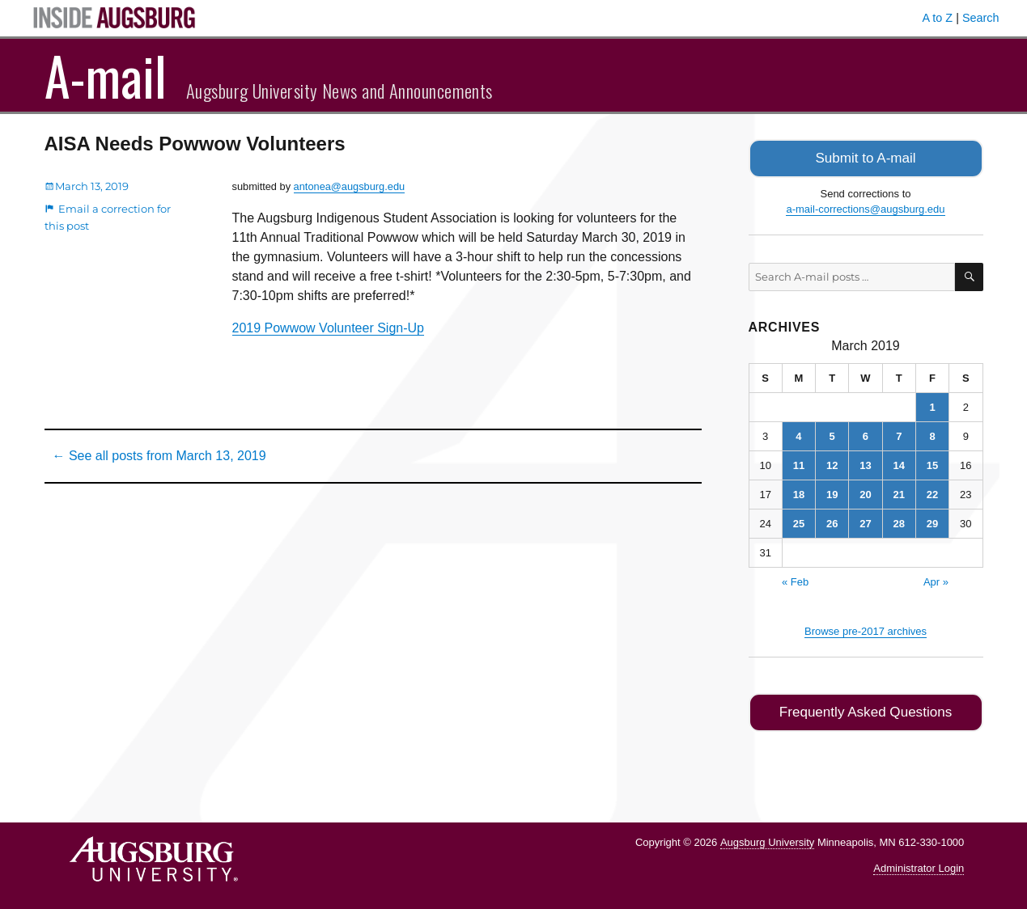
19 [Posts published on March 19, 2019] (832, 493)
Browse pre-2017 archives (865, 630)
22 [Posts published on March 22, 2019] (932, 493)
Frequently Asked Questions (865, 710)
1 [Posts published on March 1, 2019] (932, 406)
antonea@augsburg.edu (349, 186)
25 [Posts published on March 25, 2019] (798, 522)
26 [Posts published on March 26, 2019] (832, 522)
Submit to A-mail (866, 157)
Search (980, 17)
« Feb (795, 580)
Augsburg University (767, 838)
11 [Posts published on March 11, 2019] (798, 464)
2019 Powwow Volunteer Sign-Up (328, 328)
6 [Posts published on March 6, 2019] (865, 435)
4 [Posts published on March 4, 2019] (798, 435)
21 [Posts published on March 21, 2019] (899, 493)
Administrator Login (918, 865)
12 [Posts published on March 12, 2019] (832, 464)
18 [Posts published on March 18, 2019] (798, 493)
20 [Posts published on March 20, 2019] (865, 493)
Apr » (935, 580)
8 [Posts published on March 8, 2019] (932, 435)
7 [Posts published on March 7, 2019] (899, 435)
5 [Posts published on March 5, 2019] (832, 435)
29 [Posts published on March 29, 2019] (932, 522)
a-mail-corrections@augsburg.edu (865, 207)
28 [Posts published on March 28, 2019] (899, 522)
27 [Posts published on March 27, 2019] (865, 522)
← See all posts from (159, 456)
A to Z (938, 17)
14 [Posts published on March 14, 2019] (899, 464)
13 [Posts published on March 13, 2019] (865, 464)
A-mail (106, 75)
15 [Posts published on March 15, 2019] (932, 464)
